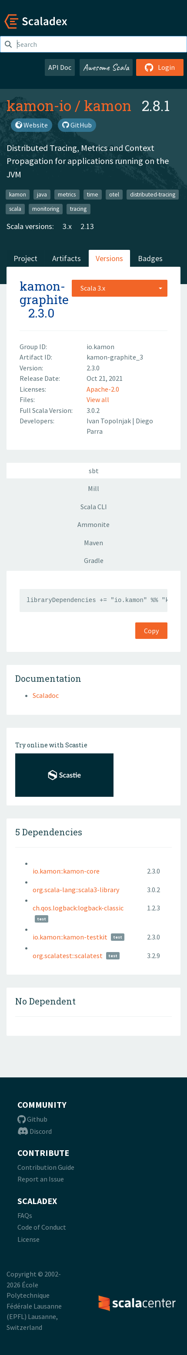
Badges (150, 258)
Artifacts (66, 258)
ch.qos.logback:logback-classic (78, 907)
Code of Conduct (41, 1227)
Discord (34, 1131)
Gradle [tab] (94, 560)
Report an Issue (40, 1179)
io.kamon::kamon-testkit (70, 937)
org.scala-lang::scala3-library (76, 889)
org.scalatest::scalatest (68, 955)
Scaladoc (46, 695)
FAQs (24, 1215)
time (92, 194)
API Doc (59, 67)
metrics (67, 194)
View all (98, 399)
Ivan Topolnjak (109, 420)
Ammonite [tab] (93, 524)
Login (160, 67)
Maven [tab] (93, 542)
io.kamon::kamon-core (66, 871)
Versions (109, 258)
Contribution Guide (45, 1167)
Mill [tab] (93, 488)
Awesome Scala (106, 67)
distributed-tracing (152, 194)
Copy (151, 630)
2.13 (87, 226)
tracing (78, 209)
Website (31, 125)
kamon (107, 105)
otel (114, 194)
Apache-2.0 (103, 389)
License (28, 1239)
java (42, 194)
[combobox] (119, 288)
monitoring (45, 209)
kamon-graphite (44, 293)
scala (15, 209)
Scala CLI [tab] (93, 506)
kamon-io (39, 105)
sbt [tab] (94, 470)
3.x (67, 226)
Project (25, 258)
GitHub (77, 125)
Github (32, 1119)
